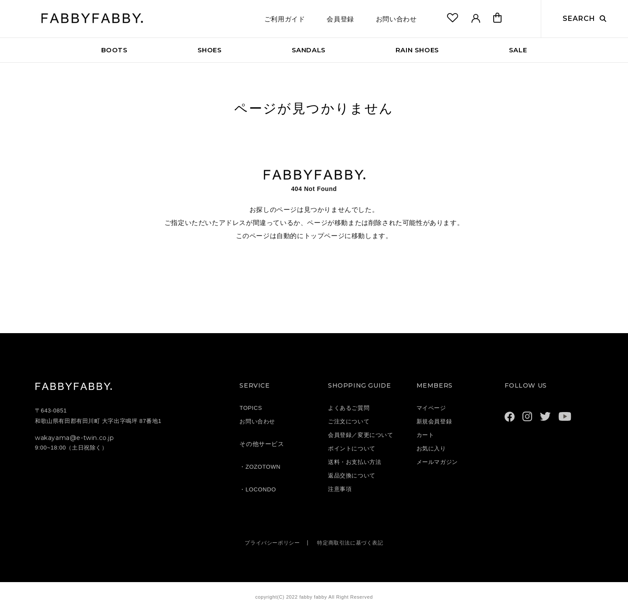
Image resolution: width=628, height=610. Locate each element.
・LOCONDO (257, 489)
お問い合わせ (396, 19)
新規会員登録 (434, 421)
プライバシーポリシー (269, 542)
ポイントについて (351, 448)
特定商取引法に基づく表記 (352, 542)
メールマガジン (437, 462)
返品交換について (351, 475)
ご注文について (348, 421)
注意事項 (340, 489)
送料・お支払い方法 (354, 462)
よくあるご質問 (348, 408)
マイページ (431, 408)
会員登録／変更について (360, 435)
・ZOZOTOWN (259, 466)
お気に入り (431, 448)
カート (425, 435)
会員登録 (340, 19)
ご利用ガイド (284, 19)
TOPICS (250, 408)
